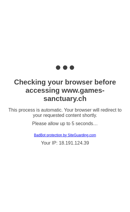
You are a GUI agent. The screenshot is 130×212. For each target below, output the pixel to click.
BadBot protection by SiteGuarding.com (65, 135)
